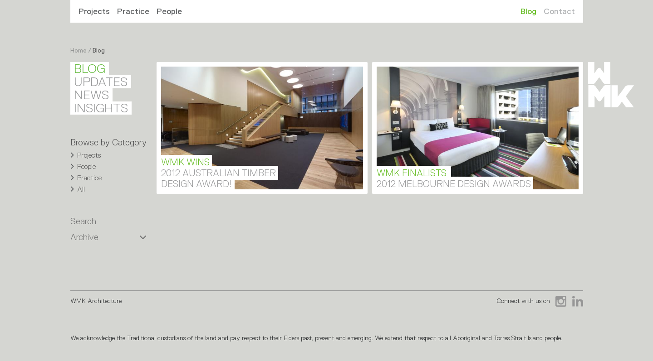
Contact (559, 11)
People (169, 11)
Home (78, 50)
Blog (528, 11)
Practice (133, 11)
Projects (94, 11)
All (81, 189)
